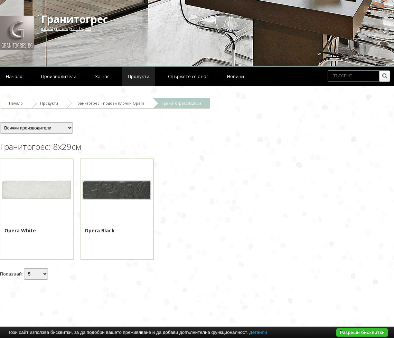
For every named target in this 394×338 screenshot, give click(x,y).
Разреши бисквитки (362, 332)
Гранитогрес (74, 19)
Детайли (258, 332)
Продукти (138, 76)
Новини (235, 76)
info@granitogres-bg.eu (66, 28)
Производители (58, 76)
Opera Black (100, 230)
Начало (14, 76)
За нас (102, 76)
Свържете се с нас (188, 76)
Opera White (20, 230)
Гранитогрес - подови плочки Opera (109, 103)
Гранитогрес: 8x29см (181, 103)
